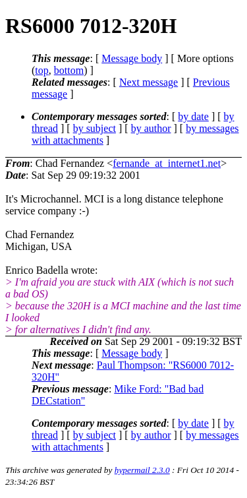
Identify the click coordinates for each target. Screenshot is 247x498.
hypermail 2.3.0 (142, 470)
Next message (148, 82)
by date (193, 116)
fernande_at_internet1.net (167, 163)
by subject (94, 128)
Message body (131, 58)
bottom (69, 70)
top (41, 70)
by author (151, 128)
